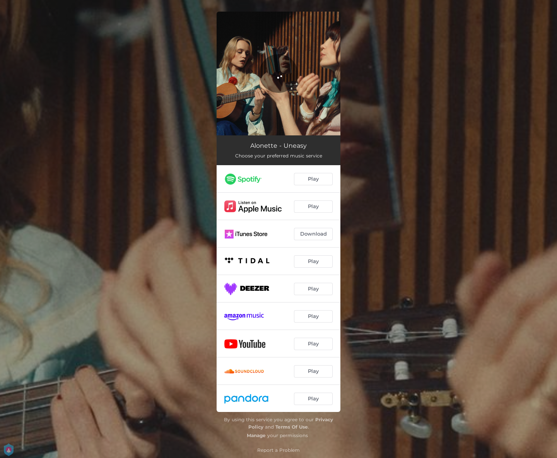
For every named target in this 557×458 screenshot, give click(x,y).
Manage (256, 435)
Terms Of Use (291, 427)
